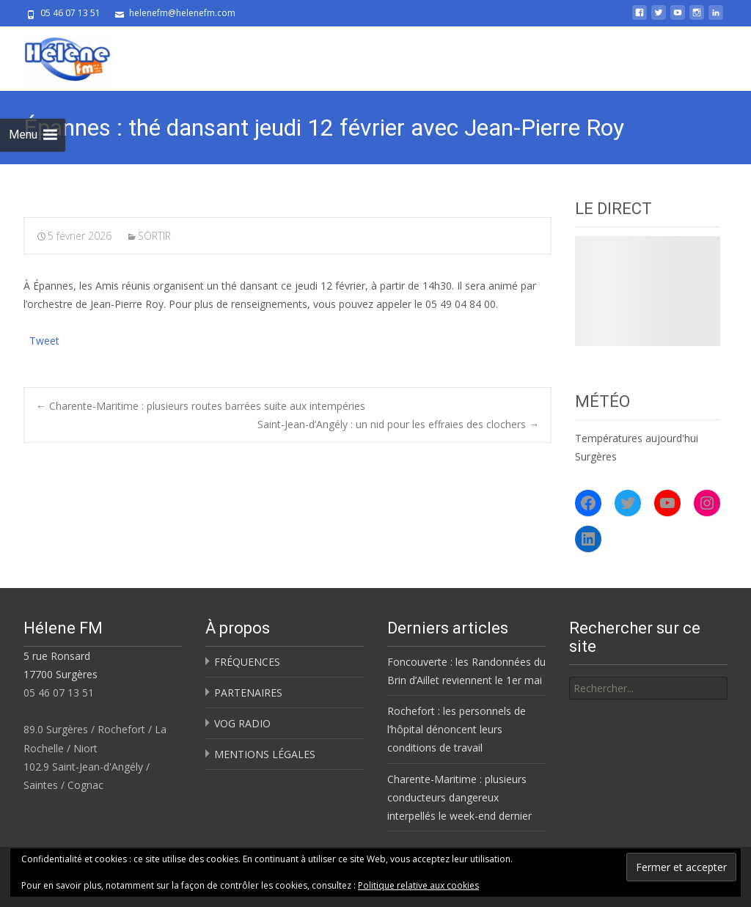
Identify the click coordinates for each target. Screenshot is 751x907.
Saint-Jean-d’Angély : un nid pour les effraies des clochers (398, 424)
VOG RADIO (242, 723)
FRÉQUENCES (247, 662)
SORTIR (154, 236)
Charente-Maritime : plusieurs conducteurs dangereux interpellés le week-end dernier (459, 797)
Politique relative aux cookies (418, 885)
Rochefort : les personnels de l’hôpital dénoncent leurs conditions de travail (456, 729)
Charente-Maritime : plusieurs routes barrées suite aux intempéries (200, 406)
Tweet (44, 339)
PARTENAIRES (248, 692)
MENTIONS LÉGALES (264, 754)
